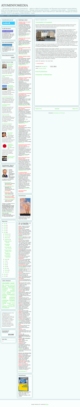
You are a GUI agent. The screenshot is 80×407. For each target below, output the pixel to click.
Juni (6, 262)
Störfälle (44, 68)
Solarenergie (12, 301)
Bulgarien (20, 236)
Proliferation (4, 298)
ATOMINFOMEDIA (14, 5)
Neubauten (4, 294)
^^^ (2, 341)
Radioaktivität (12, 298)
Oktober (6, 237)
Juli (5, 261)
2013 (5, 230)
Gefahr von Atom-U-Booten (8, 242)
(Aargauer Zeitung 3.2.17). (23, 123)
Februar (6, 270)
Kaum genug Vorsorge (7, 245)
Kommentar (12, 291)
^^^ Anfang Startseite (39, 63)
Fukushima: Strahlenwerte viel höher (10, 145)
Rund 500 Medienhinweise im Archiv (28, 15)
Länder (8, 293)
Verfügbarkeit (4, 305)
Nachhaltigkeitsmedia (9, 186)
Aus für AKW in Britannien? (7, 96)
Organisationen (11, 294)
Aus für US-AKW (5, 114)
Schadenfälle (5, 300)
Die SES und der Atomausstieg (11, 157)
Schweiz (12, 300)
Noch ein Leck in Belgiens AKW (7, 250)
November (7, 235)
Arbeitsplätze (7, 285)
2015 (5, 227)
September (7, 239)
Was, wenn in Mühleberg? (7, 253)
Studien (9, 303)
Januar (6, 272)
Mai (5, 264)
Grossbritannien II (22, 267)
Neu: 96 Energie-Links (14, 15)
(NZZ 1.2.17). (25, 155)
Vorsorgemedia (8, 195)
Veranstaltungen (12, 304)
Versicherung (9, 305)
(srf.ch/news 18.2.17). (22, 54)
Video (13, 305)
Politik (4, 297)
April (6, 266)
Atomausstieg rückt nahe (10, 65)
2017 (5, 223)
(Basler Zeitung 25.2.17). (23, 35)
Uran (3, 304)
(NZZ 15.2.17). (21, 75)
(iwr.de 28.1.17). (27, 188)
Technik (13, 303)
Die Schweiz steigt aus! (10, 133)
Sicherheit (40, 68)
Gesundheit (12, 290)
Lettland (20, 304)
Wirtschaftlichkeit (5, 307)
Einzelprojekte (11, 286)
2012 (5, 232)
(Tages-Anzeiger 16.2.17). (23, 64)
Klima (8, 291)
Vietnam (20, 348)
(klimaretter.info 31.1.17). (23, 170)
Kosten (4, 293)
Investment (4, 291)
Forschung (4, 290)
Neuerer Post (38, 108)
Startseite (5, 15)
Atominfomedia (8, 182)
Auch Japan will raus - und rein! (8, 248)
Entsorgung (5, 288)
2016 (5, 225)
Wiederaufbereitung (11, 306)
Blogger (46, 404)
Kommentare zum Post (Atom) (59, 112)
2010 (5, 276)
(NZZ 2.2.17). (21, 142)
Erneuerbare (12, 288)
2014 (5, 228)
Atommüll (12, 285)
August (6, 259)
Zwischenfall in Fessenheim (7, 256)
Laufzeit (13, 293)
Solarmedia (7, 191)
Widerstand (4, 306)
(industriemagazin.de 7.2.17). (24, 105)
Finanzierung (5, 289)
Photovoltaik (12, 295)
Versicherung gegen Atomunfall (6, 105)
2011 (5, 274)
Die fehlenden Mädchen (7, 123)
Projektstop (12, 297)
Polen (19, 321)
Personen (4, 295)
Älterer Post (75, 108)
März (6, 268)
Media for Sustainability (9, 199)
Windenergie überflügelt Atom (11, 86)
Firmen (13, 289)
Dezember (7, 234)
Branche (4, 286)
